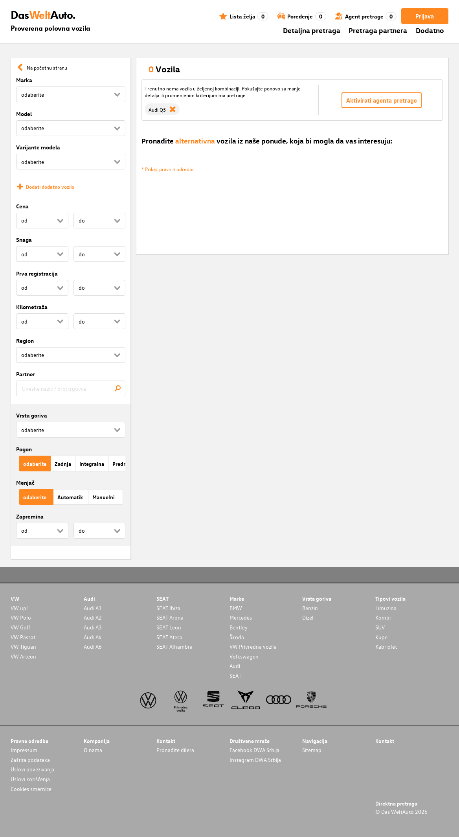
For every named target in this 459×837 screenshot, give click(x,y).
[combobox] (70, 388)
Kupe (381, 637)
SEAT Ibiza (168, 608)
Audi (235, 666)
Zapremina (30, 516)
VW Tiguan (23, 646)
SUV (380, 627)
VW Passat (23, 637)
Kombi (383, 617)
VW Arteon (23, 656)
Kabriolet (386, 646)
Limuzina (386, 608)
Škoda (237, 637)
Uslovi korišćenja (30, 779)
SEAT (235, 675)
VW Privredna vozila (253, 646)
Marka (24, 80)
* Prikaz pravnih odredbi (167, 169)
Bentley (239, 627)
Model (24, 114)
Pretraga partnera (378, 30)
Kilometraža (32, 307)
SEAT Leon (168, 627)
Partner (25, 374)
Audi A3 (93, 627)
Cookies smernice (31, 789)
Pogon (24, 449)
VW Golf (20, 627)
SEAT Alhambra (174, 646)
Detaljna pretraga (311, 30)
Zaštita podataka (30, 759)
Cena (22, 206)
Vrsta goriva (31, 415)
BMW (236, 608)
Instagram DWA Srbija (255, 759)
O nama (93, 750)
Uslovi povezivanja (32, 769)
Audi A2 (93, 617)
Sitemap (311, 750)
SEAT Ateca (169, 637)
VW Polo (21, 617)
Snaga (24, 239)
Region (25, 340)
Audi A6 (93, 646)
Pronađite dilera (175, 750)
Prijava (424, 16)
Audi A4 (93, 637)
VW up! (19, 608)
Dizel (308, 617)
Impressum (24, 750)
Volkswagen (244, 656)
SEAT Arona (170, 617)
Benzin (310, 608)
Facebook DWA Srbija (254, 750)
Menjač (25, 482)
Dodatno (430, 30)
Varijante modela (38, 147)
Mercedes (241, 617)
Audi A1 (93, 608)
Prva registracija (37, 273)
